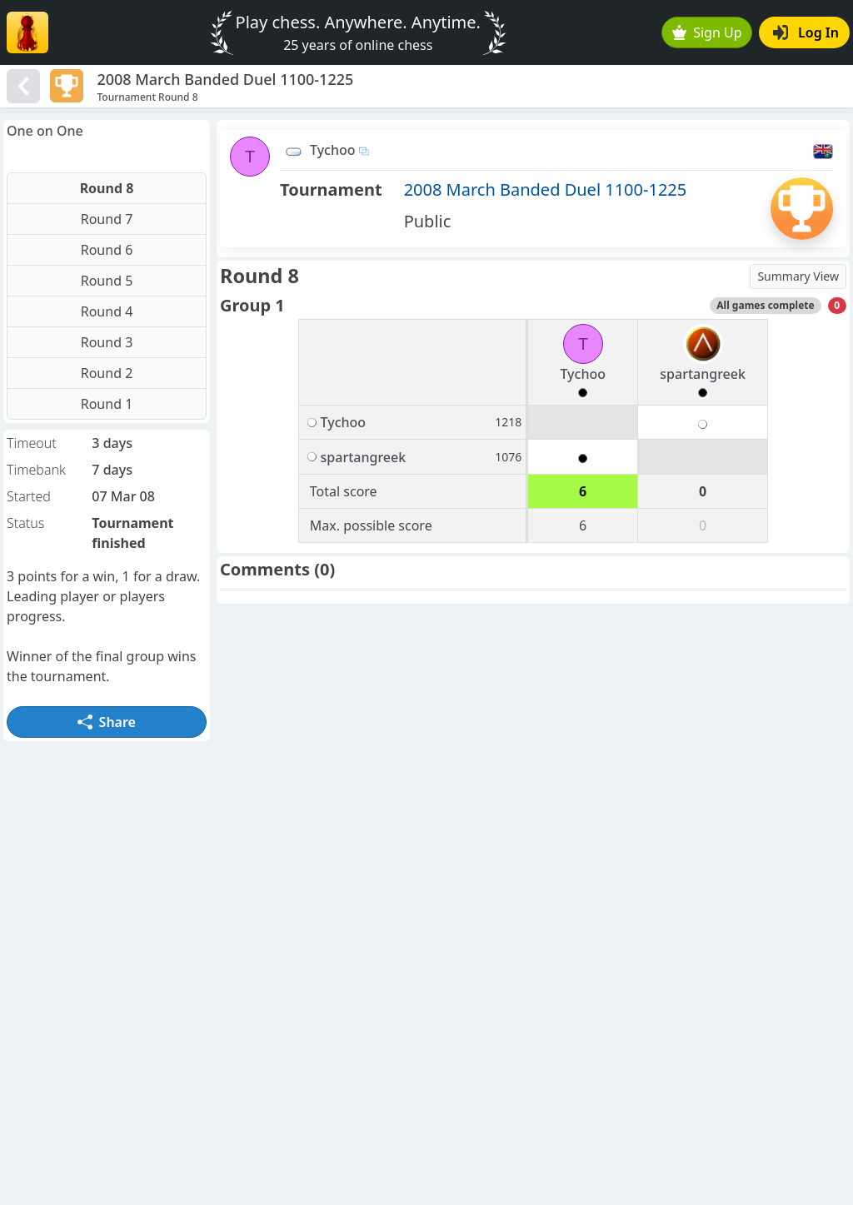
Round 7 (107, 219)
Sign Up (707, 32)
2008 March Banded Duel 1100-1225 (545, 189)
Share (106, 722)
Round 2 (107, 373)
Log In (806, 32)
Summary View (798, 276)
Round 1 (107, 404)
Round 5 (107, 280)
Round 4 (107, 311)
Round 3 (107, 342)
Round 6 (107, 250)
